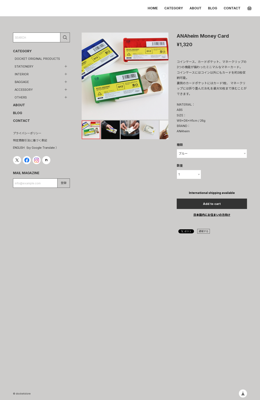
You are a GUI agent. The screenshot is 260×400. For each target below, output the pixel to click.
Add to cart (212, 204)
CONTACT (232, 8)
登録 (63, 183)
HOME (153, 8)
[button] (163, 76)
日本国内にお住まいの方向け (211, 214)
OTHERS (21, 97)
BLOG (212, 8)
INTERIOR (22, 74)
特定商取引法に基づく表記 (30, 140)
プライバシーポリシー (27, 133)
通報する (203, 231)
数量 (180, 165)
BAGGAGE (22, 82)
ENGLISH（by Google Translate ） (35, 147)
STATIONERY (24, 66)
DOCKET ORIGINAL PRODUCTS (37, 59)
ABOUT (196, 8)
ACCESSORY (24, 90)
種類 (180, 145)
